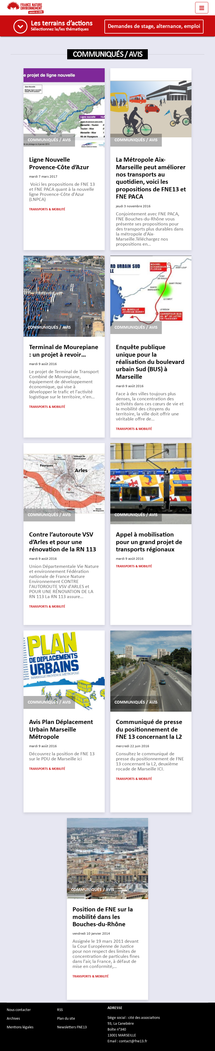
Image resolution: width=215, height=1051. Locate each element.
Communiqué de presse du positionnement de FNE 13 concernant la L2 (149, 729)
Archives (13, 1018)
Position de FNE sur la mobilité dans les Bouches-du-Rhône (103, 917)
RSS (60, 1009)
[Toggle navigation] (201, 7)
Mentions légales (20, 1027)
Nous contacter (19, 1009)
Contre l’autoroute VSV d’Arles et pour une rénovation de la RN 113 (62, 542)
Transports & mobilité (47, 209)
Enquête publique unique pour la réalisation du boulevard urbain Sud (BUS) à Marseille (150, 362)
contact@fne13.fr (133, 1041)
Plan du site (66, 1018)
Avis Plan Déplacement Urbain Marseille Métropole (61, 729)
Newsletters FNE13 (72, 1027)
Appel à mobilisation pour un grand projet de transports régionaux (149, 542)
